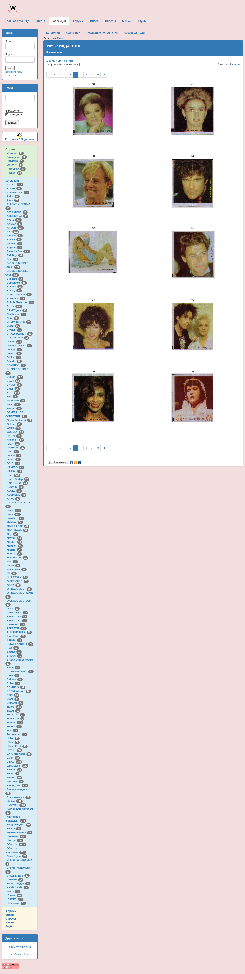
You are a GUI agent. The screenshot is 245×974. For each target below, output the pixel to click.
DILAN (14, 357)
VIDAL (14, 761)
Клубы (9, 926)
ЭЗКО (13, 891)
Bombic (15, 286)
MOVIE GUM (17, 557)
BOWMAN (16, 298)
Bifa (12, 259)
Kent (13, 475)
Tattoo (14, 706)
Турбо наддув (19, 883)
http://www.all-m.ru (20, 954)
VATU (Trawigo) (19, 753)
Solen (13, 683)
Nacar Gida (17, 569)
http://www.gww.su (20, 946)
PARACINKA (17, 612)
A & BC (15, 184)
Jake (13, 451)
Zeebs (13, 773)
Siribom (15, 679)
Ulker (13, 742)
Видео (9, 914)
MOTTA (14, 553)
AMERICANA (18, 215)
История (15, 153)
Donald (14, 361)
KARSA (14, 471)
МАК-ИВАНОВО (19, 832)
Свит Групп (17, 856)
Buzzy (14, 306)
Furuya (14, 408)
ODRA (14, 585)
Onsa (13, 608)
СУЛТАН (15, 879)
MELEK (14, 541)
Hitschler (15, 439)
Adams (14, 188)
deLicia (14, 349)
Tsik (12, 730)
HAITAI (14, 435)
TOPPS (15, 722)
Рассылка (16, 168)
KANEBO (15, 467)
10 (97, 74)
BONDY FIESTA (19, 294)
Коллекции (12, 180)
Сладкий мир (18, 875)
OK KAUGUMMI (19, 588)
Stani (13, 698)
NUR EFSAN (17, 577)
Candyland (16, 314)
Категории (53, 32)
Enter (13, 388)
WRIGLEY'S (18, 765)
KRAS (13, 498)
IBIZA (13, 443)
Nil (12, 573)
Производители (134, 32)
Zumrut (14, 777)
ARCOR (15, 227)
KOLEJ (14, 490)
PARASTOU (17, 620)
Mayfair (14, 537)
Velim (13, 757)
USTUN (14, 750)
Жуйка (15, 801)
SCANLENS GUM (20, 671)
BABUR (15, 243)
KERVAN (15, 486)
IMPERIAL (16, 447)
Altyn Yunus (17, 211)
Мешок (9, 922)
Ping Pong (16, 636)
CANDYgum (17, 310)
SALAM (14, 655)
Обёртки (15, 164)
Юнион (14, 895)
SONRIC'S (16, 687)
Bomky (14, 290)
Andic (14, 219)
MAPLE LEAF (18, 526)
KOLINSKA (16, 494)
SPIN (13, 695)
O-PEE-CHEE (18, 581)
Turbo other (17, 734)
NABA (14, 565)
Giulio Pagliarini (19, 420)
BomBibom (17, 282)
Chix (13, 318)
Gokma (14, 424)
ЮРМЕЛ (15, 899)
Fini (12, 396)
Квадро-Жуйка (19, 824)
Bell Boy (15, 255)
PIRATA (14, 640)
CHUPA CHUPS (19, 321)
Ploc (13, 647)
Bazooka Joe (18, 251)
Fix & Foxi (16, 400)
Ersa (13, 392)
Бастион (15, 781)
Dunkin (15, 376)
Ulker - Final (17, 746)
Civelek (14, 329)
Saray (13, 667)
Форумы (11, 911)
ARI (13, 231)
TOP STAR (15, 718)
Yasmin (14, 769)
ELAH (13, 380)
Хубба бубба (18, 887)
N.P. (12, 561)
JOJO (13, 463)
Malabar (15, 522)
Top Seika (16, 714)
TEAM (13, 710)
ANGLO (15, 223)
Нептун (15, 840)
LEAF (14, 510)
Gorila (14, 427)
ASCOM (15, 235)
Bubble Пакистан (20, 302)
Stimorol (15, 702)
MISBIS (14, 549)
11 (104, 74)
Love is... (15, 518)
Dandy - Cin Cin (19, 345)
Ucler (13, 738)
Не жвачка (16, 903)
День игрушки (19, 797)
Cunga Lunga (18, 337)
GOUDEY (15, 431)
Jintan (14, 459)
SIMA (13, 675)
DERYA (14, 353)
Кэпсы (14, 828)
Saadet (14, 651)
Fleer (14, 404)
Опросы (10, 918)
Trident (14, 726)
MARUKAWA (17, 530)
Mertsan (15, 545)
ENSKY (14, 384)
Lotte (14, 514)
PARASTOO (17, 616)
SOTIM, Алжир (19, 691)
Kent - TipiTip (18, 479)
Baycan (14, 247)
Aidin (13, 196)
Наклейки (15, 160)
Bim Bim (15, 278)
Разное (14, 172)
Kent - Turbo (17, 482)
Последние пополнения (102, 32)
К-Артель (16, 804)
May (12, 534)
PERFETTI (17, 628)
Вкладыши (17, 157)
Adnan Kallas (18, 192)
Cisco (13, 325)
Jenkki (14, 455)
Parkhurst (16, 624)
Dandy (14, 341)
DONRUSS (16, 365)
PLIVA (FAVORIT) (20, 643)
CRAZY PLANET (20, 333)
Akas (13, 200)
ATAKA (14, 239)
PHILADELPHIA (19, 632)
